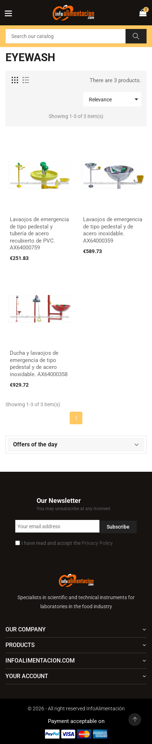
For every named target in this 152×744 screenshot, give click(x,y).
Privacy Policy (97, 543)
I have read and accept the (67, 543)
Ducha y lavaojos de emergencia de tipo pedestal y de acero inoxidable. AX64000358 (38, 364)
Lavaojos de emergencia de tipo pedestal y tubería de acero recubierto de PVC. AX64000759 (39, 233)
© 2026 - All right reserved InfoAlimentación (76, 708)
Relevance (115, 99)
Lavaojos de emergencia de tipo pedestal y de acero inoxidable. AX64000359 (112, 230)
